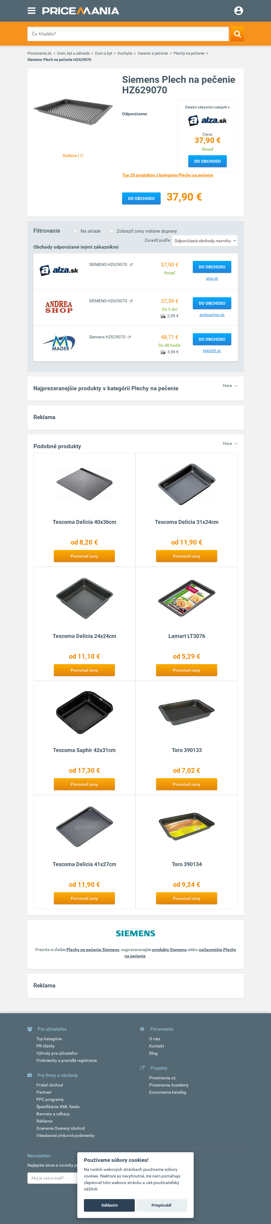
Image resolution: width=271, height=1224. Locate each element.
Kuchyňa (125, 53)
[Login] (238, 11)
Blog (153, 1053)
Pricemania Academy (169, 1085)
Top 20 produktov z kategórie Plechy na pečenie (167, 175)
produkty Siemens (169, 949)
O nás (154, 1038)
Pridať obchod (49, 1085)
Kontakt (156, 1046)
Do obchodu (207, 161)
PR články (45, 1046)
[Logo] (207, 120)
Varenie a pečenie (153, 53)
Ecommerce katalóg (167, 1092)
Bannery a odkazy (53, 1113)
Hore (227, 385)
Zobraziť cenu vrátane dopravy (147, 231)
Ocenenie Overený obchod (60, 1128)
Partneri (43, 1092)
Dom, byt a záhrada (73, 53)
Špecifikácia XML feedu (58, 1106)
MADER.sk (212, 351)
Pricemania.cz (162, 1077)
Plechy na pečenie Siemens (92, 949)
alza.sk (212, 278)
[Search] (237, 33)
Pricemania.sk (39, 53)
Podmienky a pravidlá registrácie (66, 1060)
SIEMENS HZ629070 (108, 264)
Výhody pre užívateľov (57, 1053)
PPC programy (50, 1099)
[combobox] (205, 240)
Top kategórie (49, 1038)
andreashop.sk (212, 315)
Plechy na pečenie (189, 53)
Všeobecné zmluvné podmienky (65, 1135)
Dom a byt (103, 53)
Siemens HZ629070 (107, 336)
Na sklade (91, 231)
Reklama (44, 1121)
